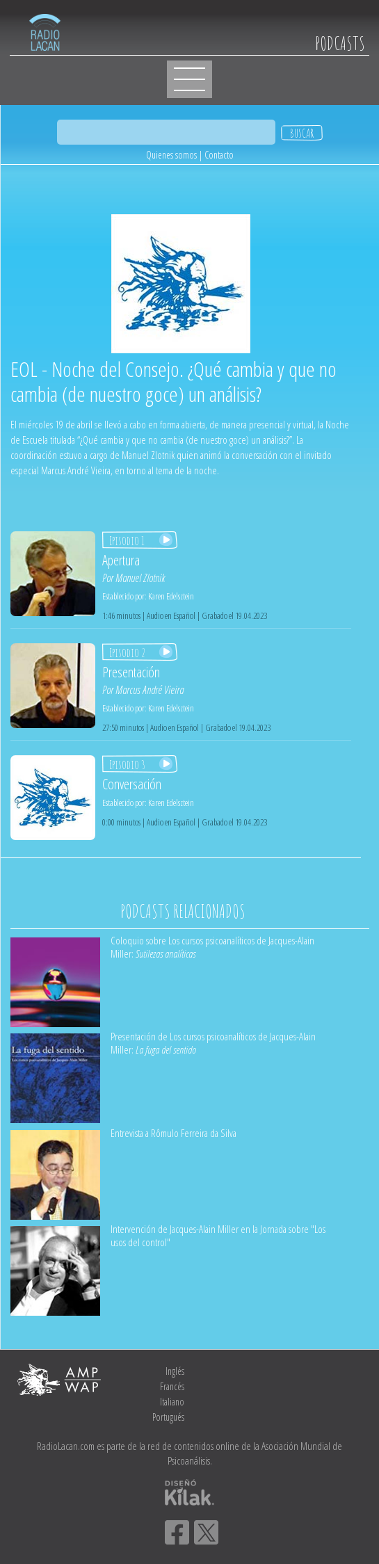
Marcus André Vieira (149, 690)
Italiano (172, 1401)
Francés (172, 1386)
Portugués (168, 1417)
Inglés (175, 1371)
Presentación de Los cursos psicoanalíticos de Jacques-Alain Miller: (213, 1042)
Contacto (219, 154)
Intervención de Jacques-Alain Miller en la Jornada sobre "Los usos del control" (218, 1235)
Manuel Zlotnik (140, 578)
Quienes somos (171, 154)
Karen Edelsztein (171, 596)
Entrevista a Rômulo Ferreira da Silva (173, 1133)
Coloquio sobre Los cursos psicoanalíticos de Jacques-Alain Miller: (212, 946)
